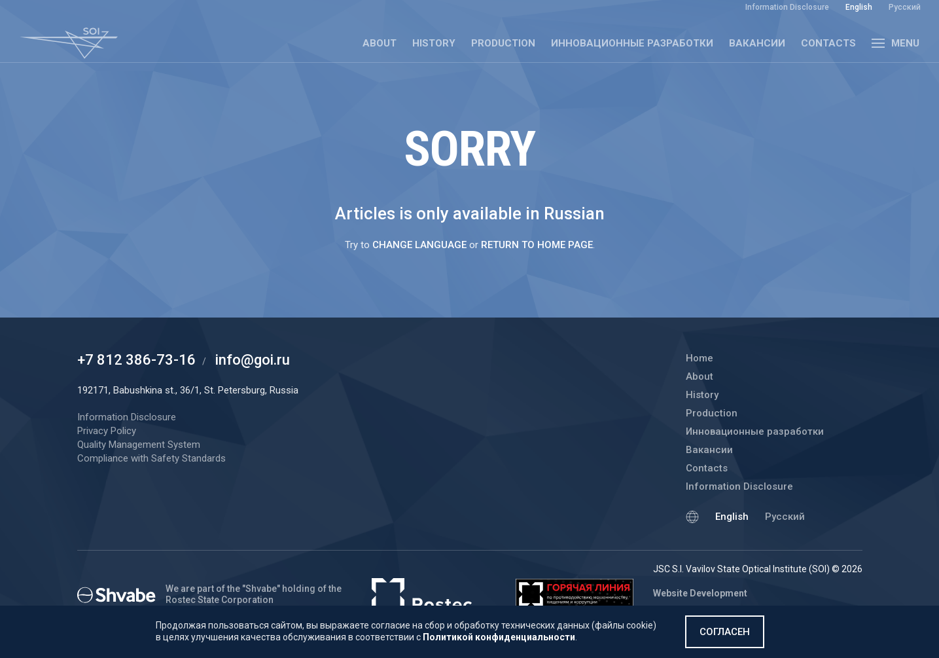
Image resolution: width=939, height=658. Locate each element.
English (732, 516)
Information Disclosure (739, 486)
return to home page (537, 245)
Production (503, 43)
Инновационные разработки (632, 43)
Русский (785, 516)
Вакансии (757, 43)
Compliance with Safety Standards (151, 458)
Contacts (828, 43)
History (433, 43)
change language (419, 245)
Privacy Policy (106, 431)
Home (699, 358)
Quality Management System (138, 444)
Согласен (725, 632)
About (380, 43)
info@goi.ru (252, 360)
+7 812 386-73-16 (136, 360)
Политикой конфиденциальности (499, 637)
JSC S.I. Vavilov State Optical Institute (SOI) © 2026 (757, 569)
